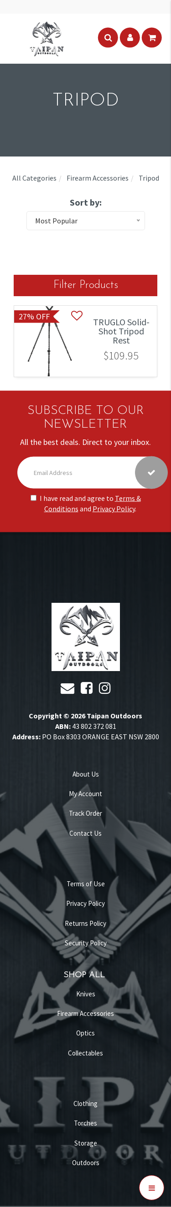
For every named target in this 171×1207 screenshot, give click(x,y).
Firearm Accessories (85, 1013)
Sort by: (86, 202)
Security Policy (86, 943)
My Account (85, 793)
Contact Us (85, 833)
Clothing (85, 1103)
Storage (85, 1143)
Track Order (85, 813)
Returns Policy (85, 923)
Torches (85, 1123)
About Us (86, 774)
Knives (85, 994)
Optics (85, 1033)
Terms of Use (86, 883)
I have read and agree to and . (86, 503)
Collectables (85, 1053)
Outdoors (85, 1162)
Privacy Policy (114, 508)
